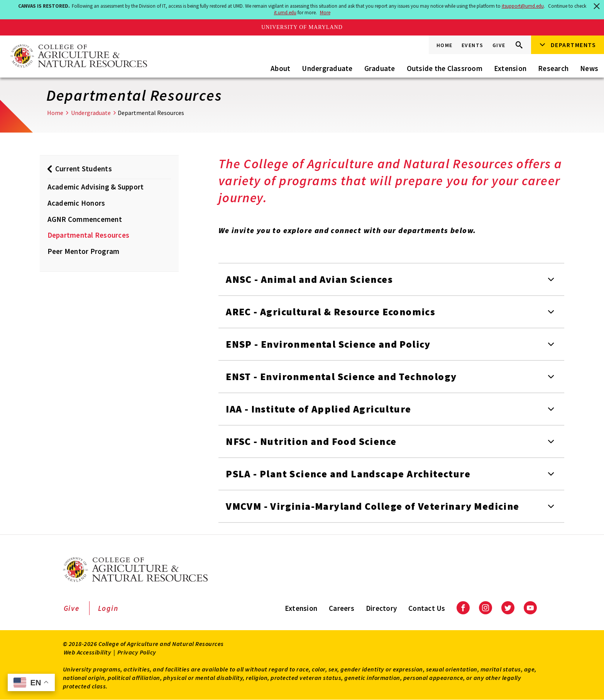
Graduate (379, 68)
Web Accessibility (88, 652)
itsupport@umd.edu (523, 6)
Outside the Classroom (444, 68)
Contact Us (426, 608)
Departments (573, 45)
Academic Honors (76, 203)
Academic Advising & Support (95, 186)
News (589, 68)
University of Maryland (302, 27)
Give (499, 45)
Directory (381, 608)
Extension (510, 68)
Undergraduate (327, 68)
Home (445, 45)
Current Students (83, 168)
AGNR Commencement (84, 219)
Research (553, 68)
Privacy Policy (136, 652)
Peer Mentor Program (83, 251)
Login (108, 608)
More (325, 12)
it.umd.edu (285, 12)
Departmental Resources (88, 235)
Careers (341, 608)
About (280, 68)
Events (473, 45)
